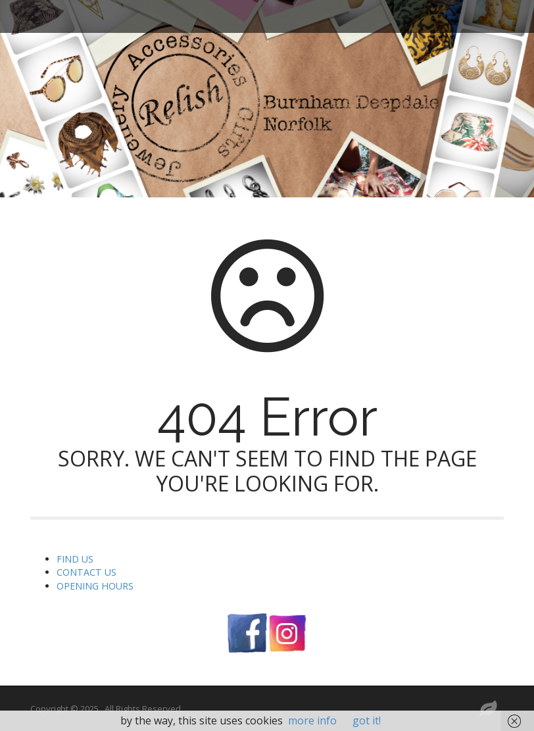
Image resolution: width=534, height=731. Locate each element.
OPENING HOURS (95, 586)
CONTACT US (86, 572)
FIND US (75, 559)
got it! (366, 720)
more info (312, 720)
